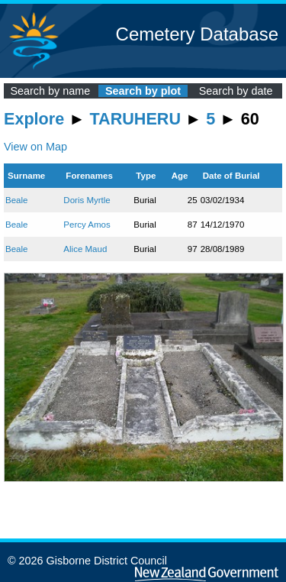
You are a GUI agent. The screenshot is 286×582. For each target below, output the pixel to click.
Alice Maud (85, 249)
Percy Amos (86, 224)
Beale (16, 200)
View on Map (35, 147)
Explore (34, 118)
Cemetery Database (197, 34)
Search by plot (143, 91)
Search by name (50, 91)
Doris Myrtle (86, 200)
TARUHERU (135, 118)
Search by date (236, 91)
